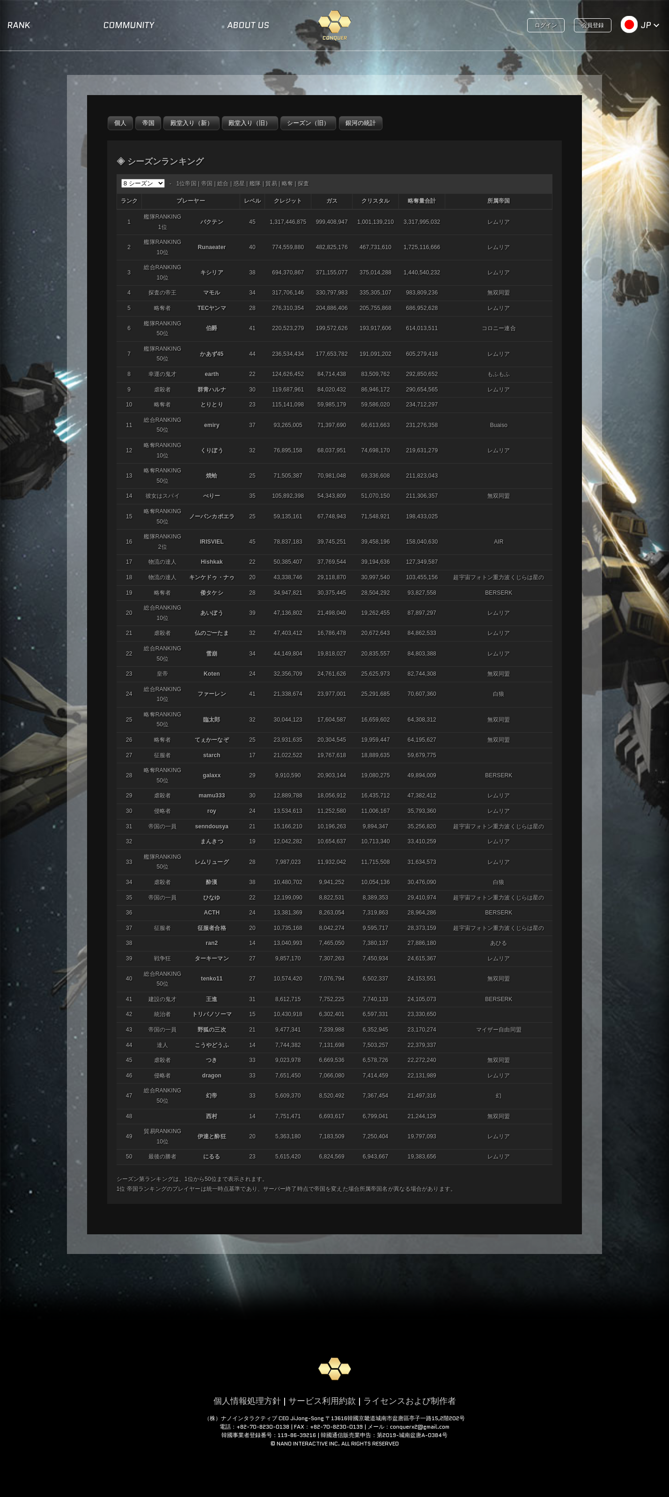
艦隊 (255, 183)
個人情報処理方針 (247, 1401)
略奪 (287, 183)
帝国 (207, 183)
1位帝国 (186, 183)
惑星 (239, 183)
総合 (222, 183)
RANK (18, 25)
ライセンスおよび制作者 (409, 1401)
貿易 (271, 183)
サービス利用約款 (322, 1401)
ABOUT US (248, 25)
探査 (303, 183)
